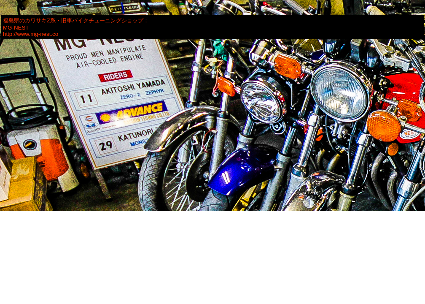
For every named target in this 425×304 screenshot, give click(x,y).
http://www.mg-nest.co (30, 34)
